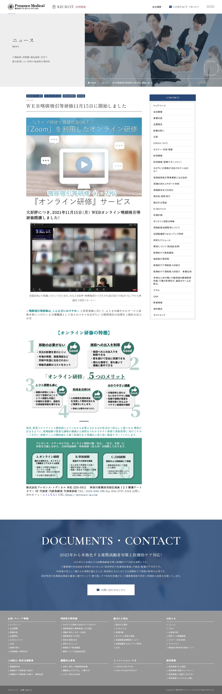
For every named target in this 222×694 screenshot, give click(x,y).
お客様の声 (173, 632)
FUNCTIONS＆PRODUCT (127, 670)
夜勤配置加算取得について (166, 227)
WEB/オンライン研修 (34, 96)
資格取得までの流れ (163, 190)
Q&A (155, 296)
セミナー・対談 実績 (163, 149)
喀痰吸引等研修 (69, 96)
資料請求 (157, 308)
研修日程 (81, 96)
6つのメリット (159, 208)
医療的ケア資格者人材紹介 (166, 265)
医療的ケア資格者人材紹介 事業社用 (172, 271)
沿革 (155, 136)
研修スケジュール (162, 240)
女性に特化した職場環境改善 (75, 666)
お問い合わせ (26, 690)
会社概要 (156, 7)
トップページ (159, 105)
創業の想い (158, 130)
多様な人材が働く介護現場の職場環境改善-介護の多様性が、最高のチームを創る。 (172, 280)
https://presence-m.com (81, 494)
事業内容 (157, 118)
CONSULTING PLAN (124, 666)
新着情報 (157, 302)
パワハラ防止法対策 (71, 674)
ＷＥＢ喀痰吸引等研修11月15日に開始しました (132, 82)
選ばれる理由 (160, 202)
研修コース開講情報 (177, 636)
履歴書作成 (15, 666)
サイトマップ (159, 315)
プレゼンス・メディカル (53, 96)
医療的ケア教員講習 (163, 252)
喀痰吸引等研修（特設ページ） (181, 647)
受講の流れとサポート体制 (166, 183)
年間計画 (157, 215)
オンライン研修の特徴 (164, 221)
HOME (93, 82)
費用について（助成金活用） (166, 246)
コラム (156, 290)
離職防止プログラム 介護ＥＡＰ (76, 670)
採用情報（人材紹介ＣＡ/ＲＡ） (181, 674)
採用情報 (157, 155)
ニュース (104, 82)
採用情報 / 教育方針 (19, 651)
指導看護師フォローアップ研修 (168, 233)
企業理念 (157, 124)
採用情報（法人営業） (177, 666)
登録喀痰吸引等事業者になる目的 (170, 177)
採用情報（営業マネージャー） (167, 161)
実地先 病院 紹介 (161, 196)
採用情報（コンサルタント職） (181, 678)
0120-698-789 (95, 491)
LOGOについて (160, 143)
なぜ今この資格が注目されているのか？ (170, 170)
